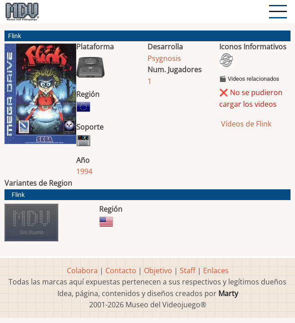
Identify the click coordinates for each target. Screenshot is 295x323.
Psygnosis (164, 58)
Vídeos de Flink (245, 124)
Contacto (120, 270)
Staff (187, 270)
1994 (84, 171)
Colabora (82, 270)
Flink (18, 195)
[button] (40, 97)
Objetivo (158, 270)
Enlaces (216, 270)
